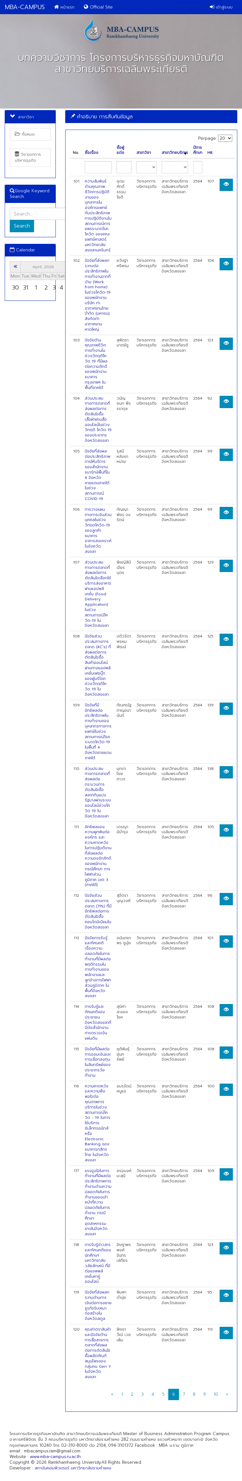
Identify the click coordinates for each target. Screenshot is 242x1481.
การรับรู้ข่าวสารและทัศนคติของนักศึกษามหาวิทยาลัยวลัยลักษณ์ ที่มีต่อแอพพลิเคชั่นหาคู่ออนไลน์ (98, 1263)
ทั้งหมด (25, 134)
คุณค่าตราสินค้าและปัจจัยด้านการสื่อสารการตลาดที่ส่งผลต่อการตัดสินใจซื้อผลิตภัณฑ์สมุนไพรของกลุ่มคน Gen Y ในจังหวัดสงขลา (98, 1353)
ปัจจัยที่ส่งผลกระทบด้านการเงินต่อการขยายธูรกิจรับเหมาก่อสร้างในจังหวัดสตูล (98, 1305)
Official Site (98, 7)
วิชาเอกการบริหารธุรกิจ (28, 157)
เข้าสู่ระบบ (221, 7)
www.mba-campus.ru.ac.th (55, 1457)
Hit (209, 152)
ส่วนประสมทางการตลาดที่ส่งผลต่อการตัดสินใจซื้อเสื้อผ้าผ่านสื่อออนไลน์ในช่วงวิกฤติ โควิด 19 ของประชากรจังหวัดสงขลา (98, 419)
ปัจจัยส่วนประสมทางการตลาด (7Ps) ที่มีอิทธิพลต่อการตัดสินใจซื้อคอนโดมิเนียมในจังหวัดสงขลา (98, 911)
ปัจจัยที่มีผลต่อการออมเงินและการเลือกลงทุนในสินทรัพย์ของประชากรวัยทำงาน (98, 1062)
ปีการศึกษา (197, 150)
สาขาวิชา (143, 152)
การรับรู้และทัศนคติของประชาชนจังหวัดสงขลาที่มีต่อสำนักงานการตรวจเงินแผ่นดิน (98, 1022)
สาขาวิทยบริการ (175, 152)
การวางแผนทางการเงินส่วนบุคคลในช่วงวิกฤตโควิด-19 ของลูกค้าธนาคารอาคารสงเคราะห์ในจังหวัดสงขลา (98, 530)
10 (216, 1394)
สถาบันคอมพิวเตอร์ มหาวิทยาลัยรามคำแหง (73, 1468)
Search (22, 225)
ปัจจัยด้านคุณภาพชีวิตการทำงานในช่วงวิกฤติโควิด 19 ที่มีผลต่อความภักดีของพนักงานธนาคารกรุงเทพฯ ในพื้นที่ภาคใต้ (96, 363)
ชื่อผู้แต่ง (120, 150)
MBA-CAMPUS (25, 7)
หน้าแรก (64, 7)
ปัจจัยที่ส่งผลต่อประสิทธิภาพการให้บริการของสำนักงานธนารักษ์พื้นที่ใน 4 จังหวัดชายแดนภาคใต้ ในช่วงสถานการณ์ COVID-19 (97, 475)
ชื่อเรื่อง (91, 152)
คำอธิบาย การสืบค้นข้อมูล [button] (101, 116)
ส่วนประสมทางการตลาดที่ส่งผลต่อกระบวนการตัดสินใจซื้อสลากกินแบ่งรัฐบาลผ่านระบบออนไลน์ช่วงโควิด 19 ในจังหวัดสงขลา (98, 792)
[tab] (151, 116)
